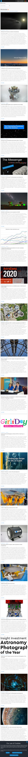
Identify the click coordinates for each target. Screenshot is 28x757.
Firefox (4, 431)
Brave (4, 428)
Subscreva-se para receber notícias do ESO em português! (9, 11)
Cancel (8, 452)
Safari (4, 432)
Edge (4, 430)
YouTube (2, 401)
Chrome (4, 429)
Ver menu (3, 3)
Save (3, 452)
